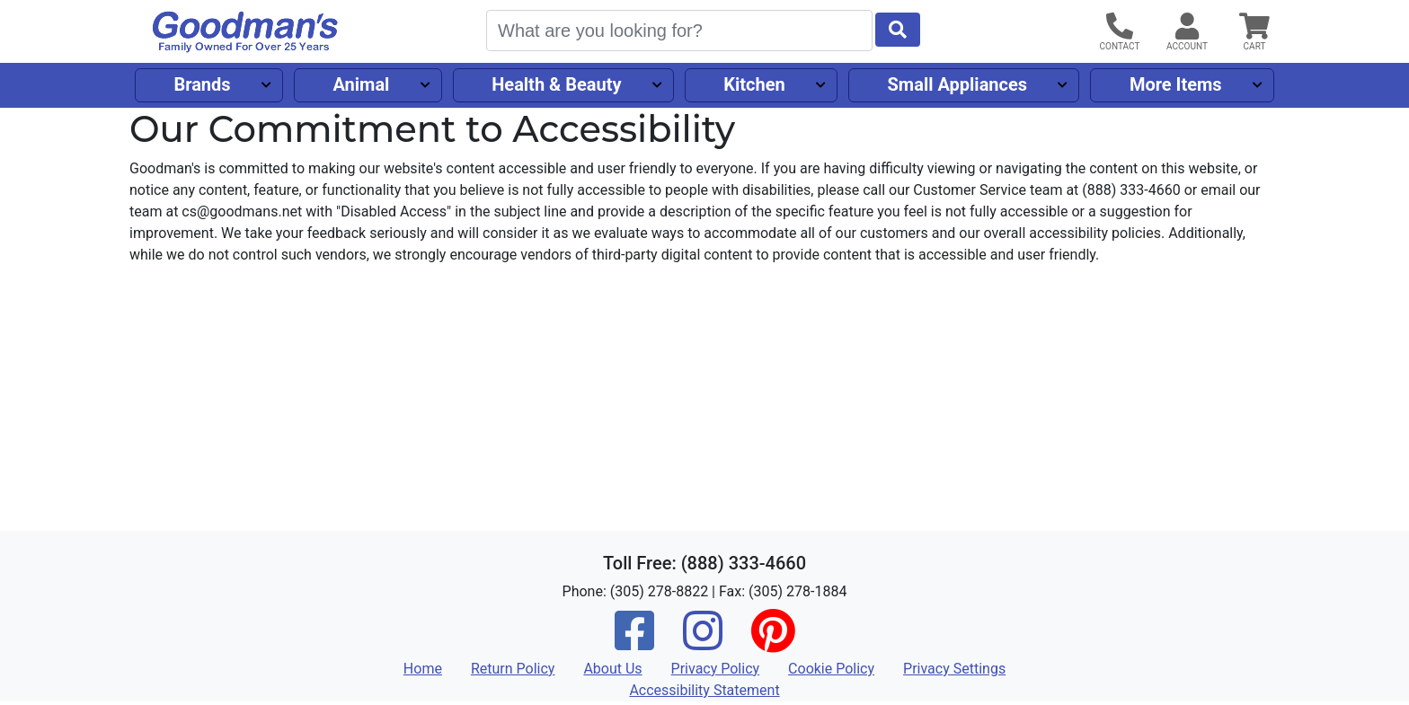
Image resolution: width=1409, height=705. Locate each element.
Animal (360, 84)
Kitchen (753, 84)
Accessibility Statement (704, 690)
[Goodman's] (245, 32)
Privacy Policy (715, 668)
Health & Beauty (556, 84)
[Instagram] (703, 642)
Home (422, 668)
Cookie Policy (831, 668)
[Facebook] (634, 642)
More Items (1176, 84)
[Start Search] (897, 30)
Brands (201, 84)
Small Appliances (958, 84)
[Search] (679, 30)
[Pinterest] (773, 642)
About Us (612, 668)
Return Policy (512, 668)
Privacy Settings (954, 668)
